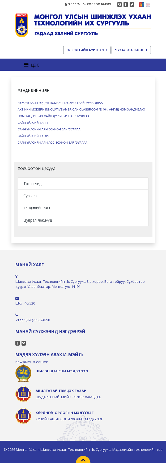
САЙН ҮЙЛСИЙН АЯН (33, 122)
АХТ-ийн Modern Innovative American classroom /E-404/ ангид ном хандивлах (81, 109)
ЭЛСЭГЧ (72, 4)
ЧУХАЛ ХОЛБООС (131, 50)
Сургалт (30, 195)
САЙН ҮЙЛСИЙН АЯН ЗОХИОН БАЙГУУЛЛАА (49, 129)
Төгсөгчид (32, 183)
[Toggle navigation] (33, 65)
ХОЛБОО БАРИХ (97, 4)
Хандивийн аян (36, 207)
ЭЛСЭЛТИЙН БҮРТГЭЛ (87, 50)
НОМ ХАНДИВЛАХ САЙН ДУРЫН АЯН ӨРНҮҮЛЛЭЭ (53, 116)
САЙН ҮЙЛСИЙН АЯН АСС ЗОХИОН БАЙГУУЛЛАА (52, 142)
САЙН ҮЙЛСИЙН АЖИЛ (34, 136)
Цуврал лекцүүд (37, 220)
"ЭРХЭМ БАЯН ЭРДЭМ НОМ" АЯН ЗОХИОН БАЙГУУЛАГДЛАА (60, 102)
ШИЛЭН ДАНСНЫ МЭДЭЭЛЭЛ (62, 371)
